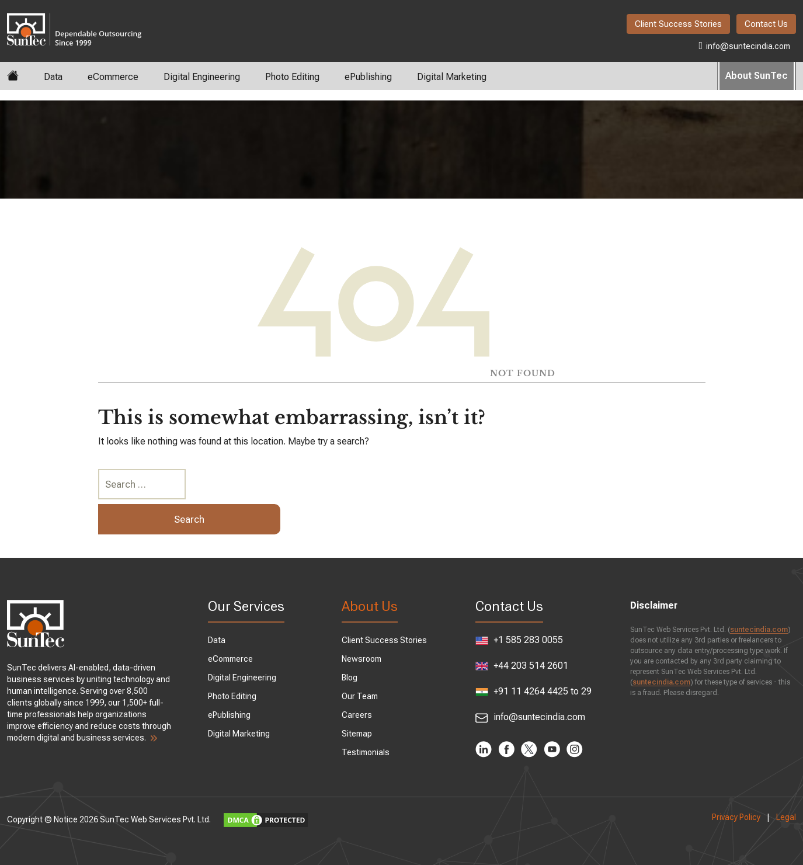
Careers (357, 715)
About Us (370, 606)
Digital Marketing (451, 76)
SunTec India (74, 21)
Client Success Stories (678, 24)
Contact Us (766, 24)
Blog (349, 677)
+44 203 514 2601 (521, 665)
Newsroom (361, 658)
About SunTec (756, 75)
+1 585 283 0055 (519, 639)
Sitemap (357, 733)
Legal (786, 817)
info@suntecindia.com (744, 45)
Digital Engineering (202, 76)
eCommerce (113, 76)
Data (53, 76)
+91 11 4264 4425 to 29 (533, 692)
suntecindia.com (759, 630)
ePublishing (368, 76)
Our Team (360, 696)
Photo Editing (292, 76)
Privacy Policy (736, 817)
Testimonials (366, 752)
